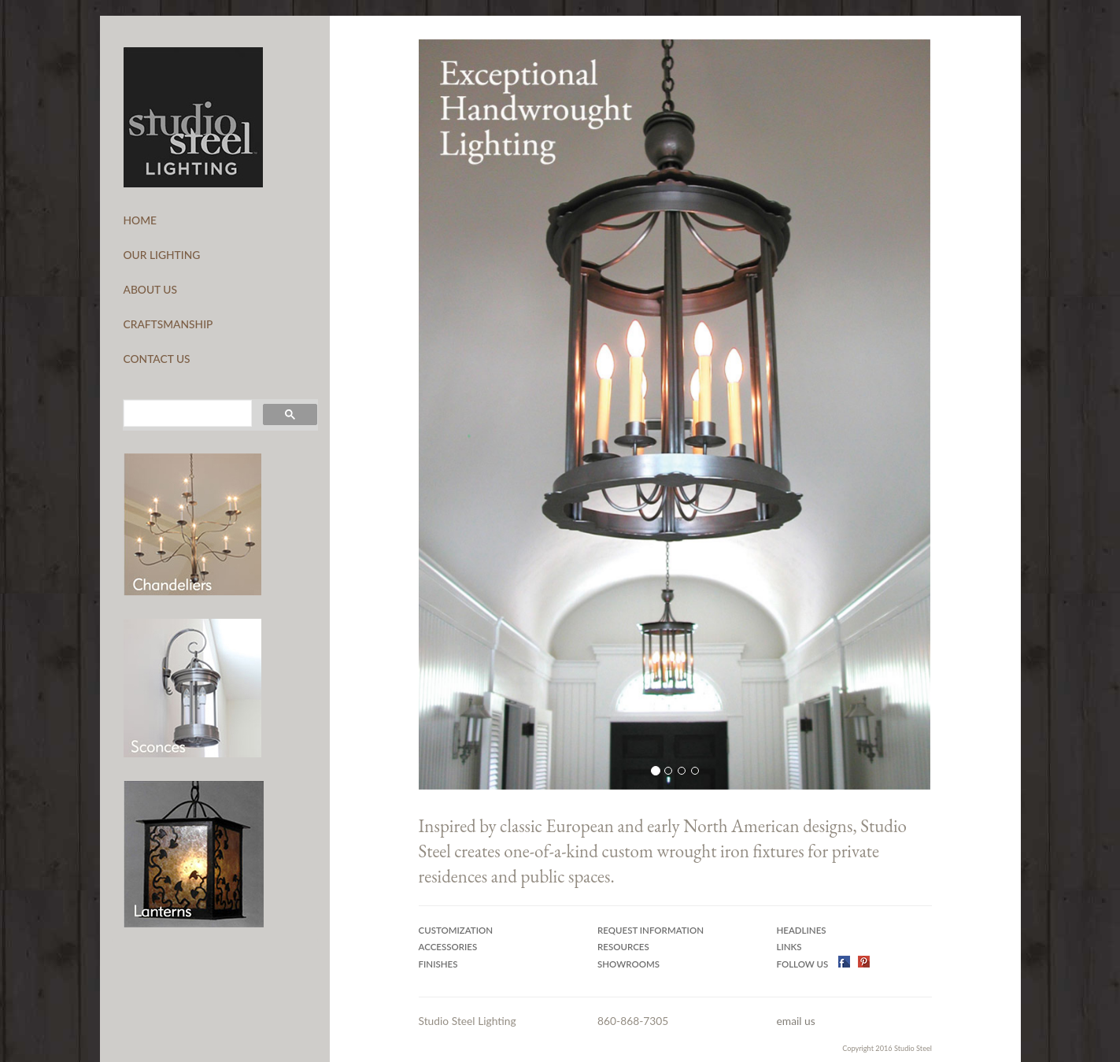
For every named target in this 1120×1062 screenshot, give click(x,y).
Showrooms (628, 964)
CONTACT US (157, 358)
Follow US (804, 964)
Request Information (650, 930)
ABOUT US (151, 289)
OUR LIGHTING (162, 254)
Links (789, 947)
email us (796, 1020)
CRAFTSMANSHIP (168, 324)
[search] (186, 413)
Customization (456, 930)
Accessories (448, 947)
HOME (140, 220)
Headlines (801, 930)
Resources (623, 947)
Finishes (438, 964)
